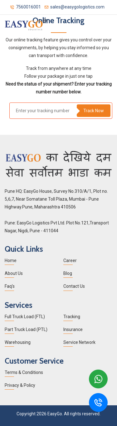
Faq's (10, 286)
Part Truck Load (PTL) (26, 329)
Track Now (93, 110)
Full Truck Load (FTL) (25, 316)
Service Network (79, 342)
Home (11, 260)
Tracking (71, 316)
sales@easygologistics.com (74, 6)
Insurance (73, 329)
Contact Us (74, 286)
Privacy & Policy (20, 385)
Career (70, 260)
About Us (14, 273)
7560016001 (25, 6)
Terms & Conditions (24, 372)
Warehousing (18, 342)
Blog (67, 273)
